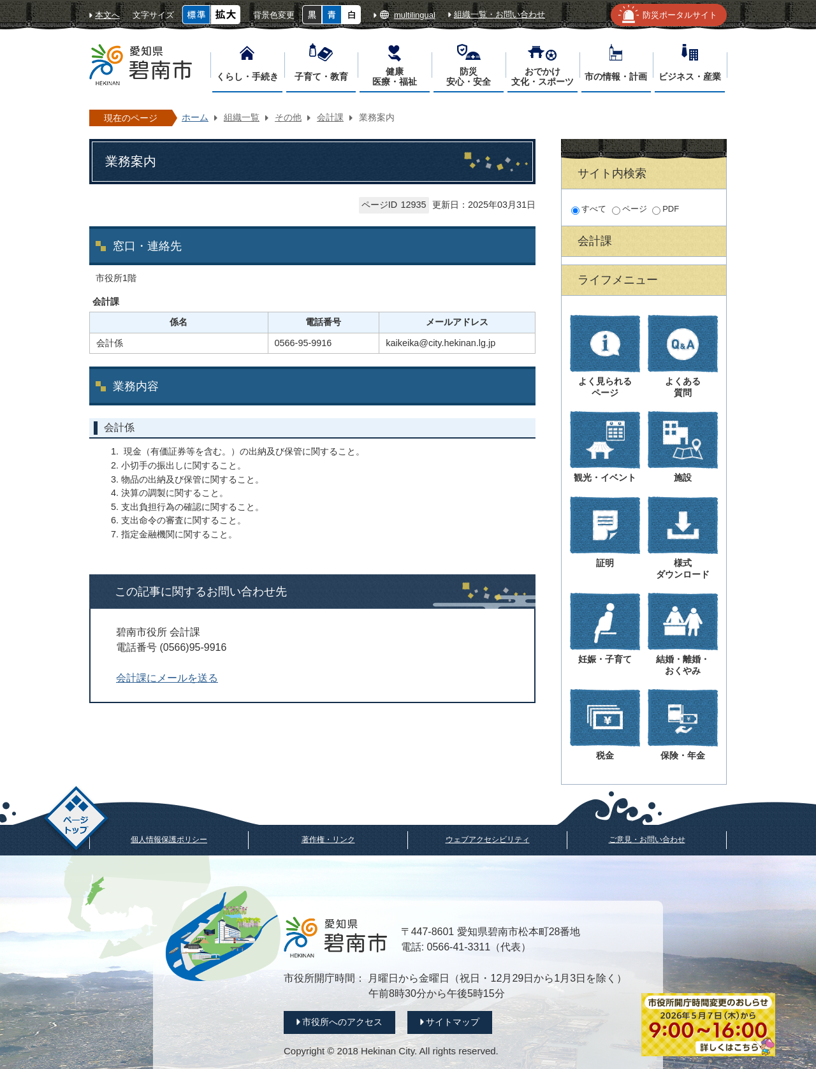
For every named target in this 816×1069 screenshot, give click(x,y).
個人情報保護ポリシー (169, 839)
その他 (288, 117)
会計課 (330, 117)
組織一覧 (241, 117)
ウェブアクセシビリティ (488, 839)
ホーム (195, 117)
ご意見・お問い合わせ (647, 839)
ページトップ (76, 820)
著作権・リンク (328, 839)
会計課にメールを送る (167, 678)
